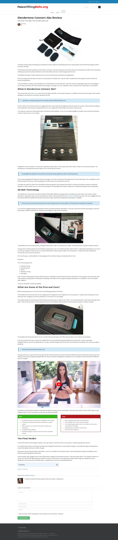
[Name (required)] (55, 504)
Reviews (19, 469)
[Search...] (90, 7)
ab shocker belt (71, 196)
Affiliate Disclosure (23, 531)
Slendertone (32, 93)
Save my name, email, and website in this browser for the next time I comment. (41, 514)
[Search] (99, 7)
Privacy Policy (22, 527)
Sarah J (32, 475)
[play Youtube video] (59, 384)
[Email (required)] (55, 507)
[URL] (55, 509)
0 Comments (25, 469)
